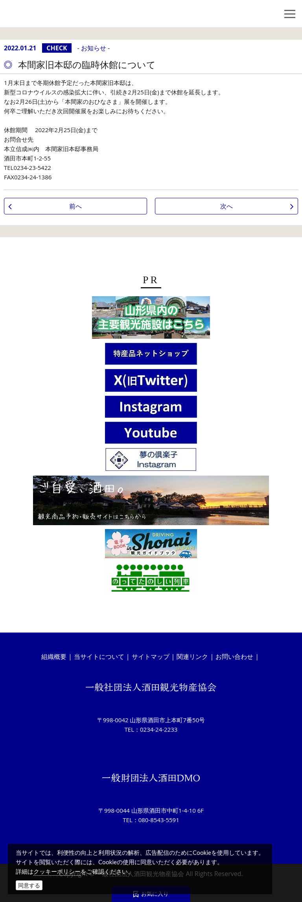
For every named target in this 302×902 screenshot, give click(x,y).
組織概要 (53, 656)
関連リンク (192, 656)
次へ (226, 206)
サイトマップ (150, 656)
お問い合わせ (234, 656)
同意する (29, 885)
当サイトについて (99, 656)
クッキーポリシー (57, 871)
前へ (75, 206)
